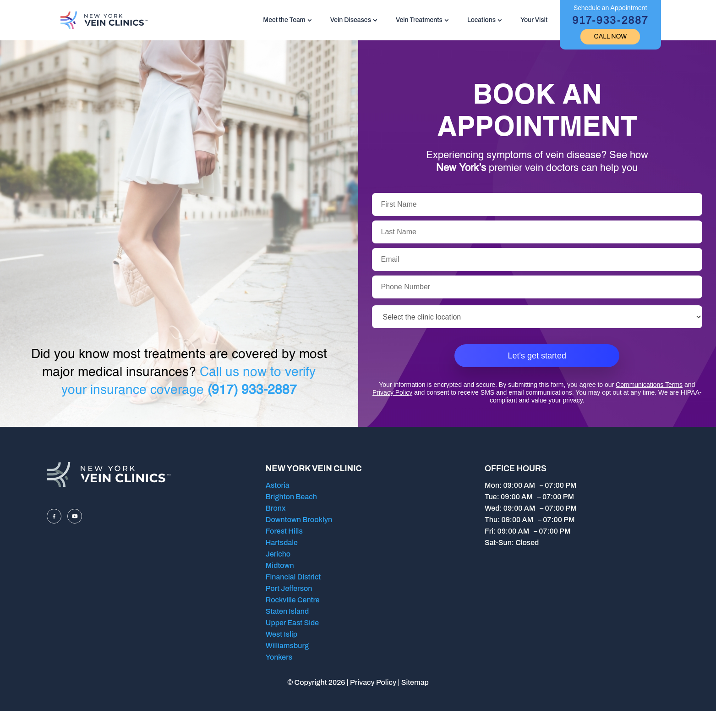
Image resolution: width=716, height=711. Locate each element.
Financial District (293, 577)
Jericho (278, 554)
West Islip (281, 634)
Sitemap (415, 682)
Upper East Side (292, 623)
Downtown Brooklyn (299, 520)
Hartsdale (282, 542)
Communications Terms (649, 384)
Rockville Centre (293, 600)
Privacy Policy (392, 392)
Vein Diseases (350, 20)
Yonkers (279, 657)
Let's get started (537, 355)
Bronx (276, 508)
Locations (481, 20)
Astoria (278, 485)
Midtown (280, 565)
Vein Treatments (419, 20)
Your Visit (533, 20)
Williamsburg (287, 646)
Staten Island (287, 611)
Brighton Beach (291, 497)
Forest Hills (284, 531)
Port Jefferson (289, 588)
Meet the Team (284, 20)
